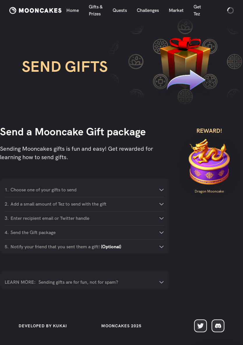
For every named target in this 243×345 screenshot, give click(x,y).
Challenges (148, 10)
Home (72, 10)
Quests (120, 10)
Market (176, 10)
